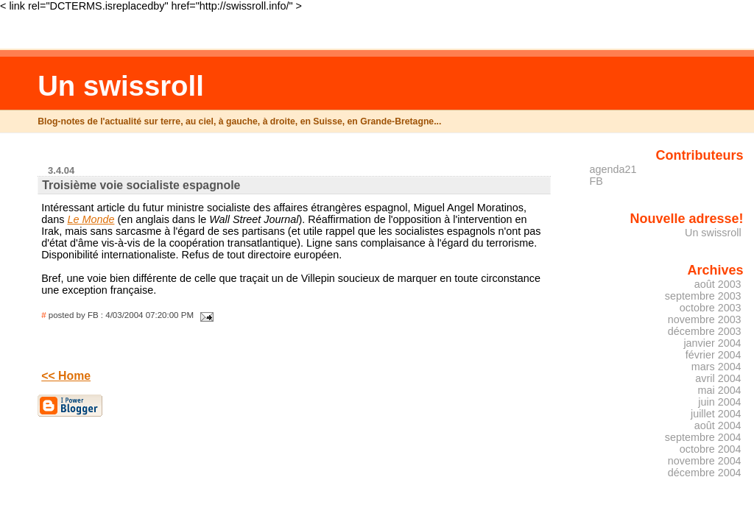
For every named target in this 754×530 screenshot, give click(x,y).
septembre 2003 (703, 296)
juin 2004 (719, 402)
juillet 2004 (716, 414)
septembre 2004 (703, 437)
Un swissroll (121, 86)
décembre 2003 (704, 331)
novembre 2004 (704, 461)
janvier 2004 (712, 343)
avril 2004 (718, 378)
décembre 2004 (704, 472)
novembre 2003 (704, 319)
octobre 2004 (710, 449)
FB (596, 181)
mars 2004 (716, 366)
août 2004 (717, 425)
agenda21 (613, 169)
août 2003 (717, 284)
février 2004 (713, 355)
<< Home (66, 376)
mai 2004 (719, 390)
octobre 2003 (710, 308)
